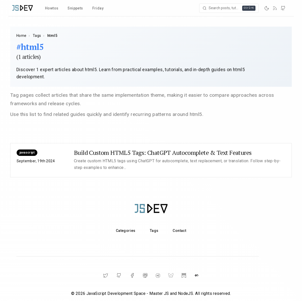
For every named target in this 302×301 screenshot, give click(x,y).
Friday (98, 8)
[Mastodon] (145, 275)
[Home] (22, 8)
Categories (126, 231)
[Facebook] (132, 275)
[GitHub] (283, 8)
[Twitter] (105, 275)
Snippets (75, 8)
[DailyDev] (196, 275)
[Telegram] (158, 275)
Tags (37, 36)
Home (21, 36)
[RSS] (274, 8)
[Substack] (184, 275)
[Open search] (229, 8)
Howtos (51, 8)
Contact (179, 231)
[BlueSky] (170, 275)
